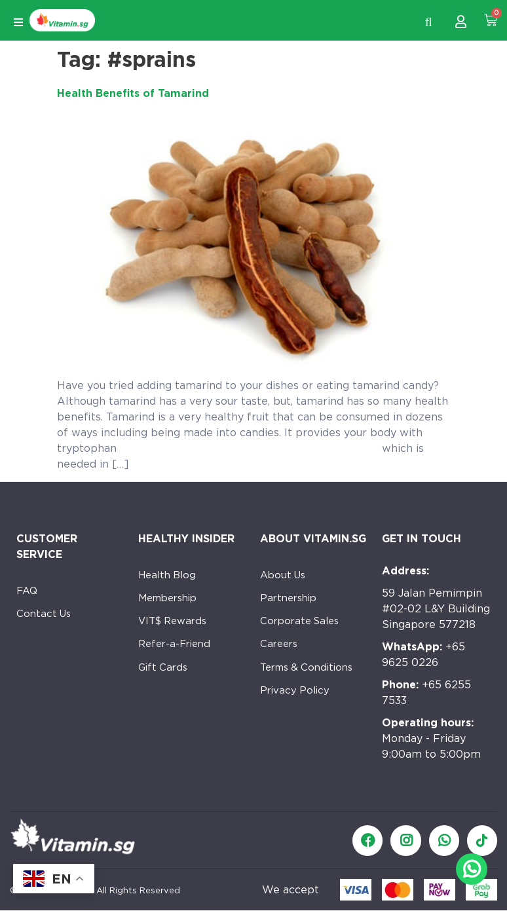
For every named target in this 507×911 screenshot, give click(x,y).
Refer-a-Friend (177, 654)
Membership (171, 602)
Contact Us (45, 618)
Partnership (291, 602)
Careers (280, 654)
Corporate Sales (303, 628)
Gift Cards (164, 681)
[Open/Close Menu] (18, 22)
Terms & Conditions (311, 681)
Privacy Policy (296, 707)
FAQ (27, 592)
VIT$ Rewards (175, 628)
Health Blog (169, 576)
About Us (284, 576)
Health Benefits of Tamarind (133, 93)
